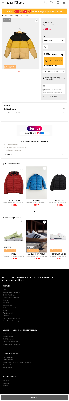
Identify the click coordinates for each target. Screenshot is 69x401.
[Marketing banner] (34, 10)
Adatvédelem (7, 305)
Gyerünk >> (34, 154)
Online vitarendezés (10, 308)
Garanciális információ (10, 342)
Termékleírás (8, 105)
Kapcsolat (6, 303)
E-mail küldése (8, 367)
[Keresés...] (45, 2)
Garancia (6, 316)
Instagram (6, 383)
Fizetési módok (8, 313)
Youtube (5, 386)
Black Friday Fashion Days (11, 318)
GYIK (4, 290)
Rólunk (5, 300)
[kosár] (58, 2)
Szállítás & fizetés (10, 109)
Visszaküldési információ (11, 292)
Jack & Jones (47, 22)
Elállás (5, 310)
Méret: (44, 37)
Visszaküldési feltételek (12, 113)
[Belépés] (64, 2)
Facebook (6, 381)
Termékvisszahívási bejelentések (14, 321)
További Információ (50, 66)
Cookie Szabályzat (9, 295)
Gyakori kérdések (9, 334)
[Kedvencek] (52, 2)
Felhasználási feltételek (11, 298)
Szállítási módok (8, 339)
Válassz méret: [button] (54, 40)
